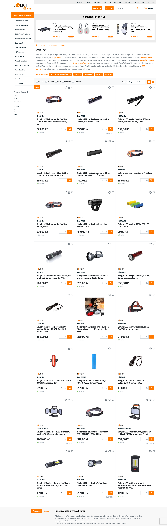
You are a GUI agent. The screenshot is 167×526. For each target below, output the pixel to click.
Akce (59, 81)
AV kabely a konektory (21, 25)
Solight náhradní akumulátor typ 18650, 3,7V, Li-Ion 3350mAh (91, 381)
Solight (16, 96)
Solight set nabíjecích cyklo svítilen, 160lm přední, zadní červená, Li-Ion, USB (93, 329)
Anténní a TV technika (21, 20)
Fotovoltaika (19, 83)
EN (153, 2)
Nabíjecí (78, 74)
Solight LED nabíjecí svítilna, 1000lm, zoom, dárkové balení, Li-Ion (134, 120)
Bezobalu (113, 2)
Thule (15, 104)
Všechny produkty (22, 15)
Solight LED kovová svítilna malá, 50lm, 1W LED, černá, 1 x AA (133, 381)
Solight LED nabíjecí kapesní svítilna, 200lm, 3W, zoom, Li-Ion (93, 120)
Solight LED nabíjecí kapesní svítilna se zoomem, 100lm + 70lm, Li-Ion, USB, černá (54, 485)
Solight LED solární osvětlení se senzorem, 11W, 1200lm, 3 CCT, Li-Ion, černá (141, 28)
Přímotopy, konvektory (22, 65)
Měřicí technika (19, 52)
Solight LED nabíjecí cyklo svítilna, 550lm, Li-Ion (92, 225)
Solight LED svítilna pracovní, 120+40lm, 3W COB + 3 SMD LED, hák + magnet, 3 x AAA (134, 485)
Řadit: (124, 82)
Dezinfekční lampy (20, 47)
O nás (88, 2)
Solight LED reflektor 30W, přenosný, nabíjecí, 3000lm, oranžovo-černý (53, 432)
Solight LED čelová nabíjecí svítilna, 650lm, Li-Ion (52, 225)
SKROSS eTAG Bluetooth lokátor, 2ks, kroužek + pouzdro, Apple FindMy (101, 28)
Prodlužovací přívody (21, 61)
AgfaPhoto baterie (20, 112)
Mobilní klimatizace (21, 56)
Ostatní (17, 79)
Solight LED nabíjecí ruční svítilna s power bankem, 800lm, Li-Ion (92, 276)
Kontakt (136, 2)
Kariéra (127, 2)
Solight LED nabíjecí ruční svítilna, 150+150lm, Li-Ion (92, 484)
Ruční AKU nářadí (20, 70)
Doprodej (67, 81)
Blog (104, 2)
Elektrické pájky (19, 29)
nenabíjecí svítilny (147, 60)
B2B (120, 2)
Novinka (51, 81)
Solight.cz (79, 2)
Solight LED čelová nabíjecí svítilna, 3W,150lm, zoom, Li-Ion (133, 328)
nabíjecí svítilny (57, 57)
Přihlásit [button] (109, 8)
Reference (96, 2)
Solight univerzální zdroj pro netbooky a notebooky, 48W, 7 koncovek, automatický (63, 28)
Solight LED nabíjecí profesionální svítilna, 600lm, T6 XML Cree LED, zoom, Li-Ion (51, 329)
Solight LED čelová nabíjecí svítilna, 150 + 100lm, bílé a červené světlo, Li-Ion (53, 121)
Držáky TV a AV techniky (22, 34)
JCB (15, 109)
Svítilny (62, 45)
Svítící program (19, 74)
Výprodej (77, 81)
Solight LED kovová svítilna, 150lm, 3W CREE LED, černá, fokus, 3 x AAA (54, 276)
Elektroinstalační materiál (23, 38)
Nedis (15, 114)
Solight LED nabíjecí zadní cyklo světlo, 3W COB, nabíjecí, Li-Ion (54, 381)
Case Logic (17, 101)
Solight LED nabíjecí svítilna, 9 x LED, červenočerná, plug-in (134, 276)
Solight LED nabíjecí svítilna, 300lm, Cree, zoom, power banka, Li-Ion (52, 174)
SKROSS (16, 106)
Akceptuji (37, 511)
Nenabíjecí (88, 74)
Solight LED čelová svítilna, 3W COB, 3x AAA (135, 174)
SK (148, 2)
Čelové (99, 74)
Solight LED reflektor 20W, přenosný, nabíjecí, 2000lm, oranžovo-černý (134, 432)
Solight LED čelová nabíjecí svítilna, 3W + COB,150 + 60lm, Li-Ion (92, 432)
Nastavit (47, 511)
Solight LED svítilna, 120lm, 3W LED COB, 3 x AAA (133, 225)
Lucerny (108, 74)
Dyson (16, 98)
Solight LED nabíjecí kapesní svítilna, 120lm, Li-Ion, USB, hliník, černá (93, 174)
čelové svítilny (146, 57)
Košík (149, 8)
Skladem (41, 81)
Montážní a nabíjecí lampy (78, 63)
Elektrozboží (19, 43)
